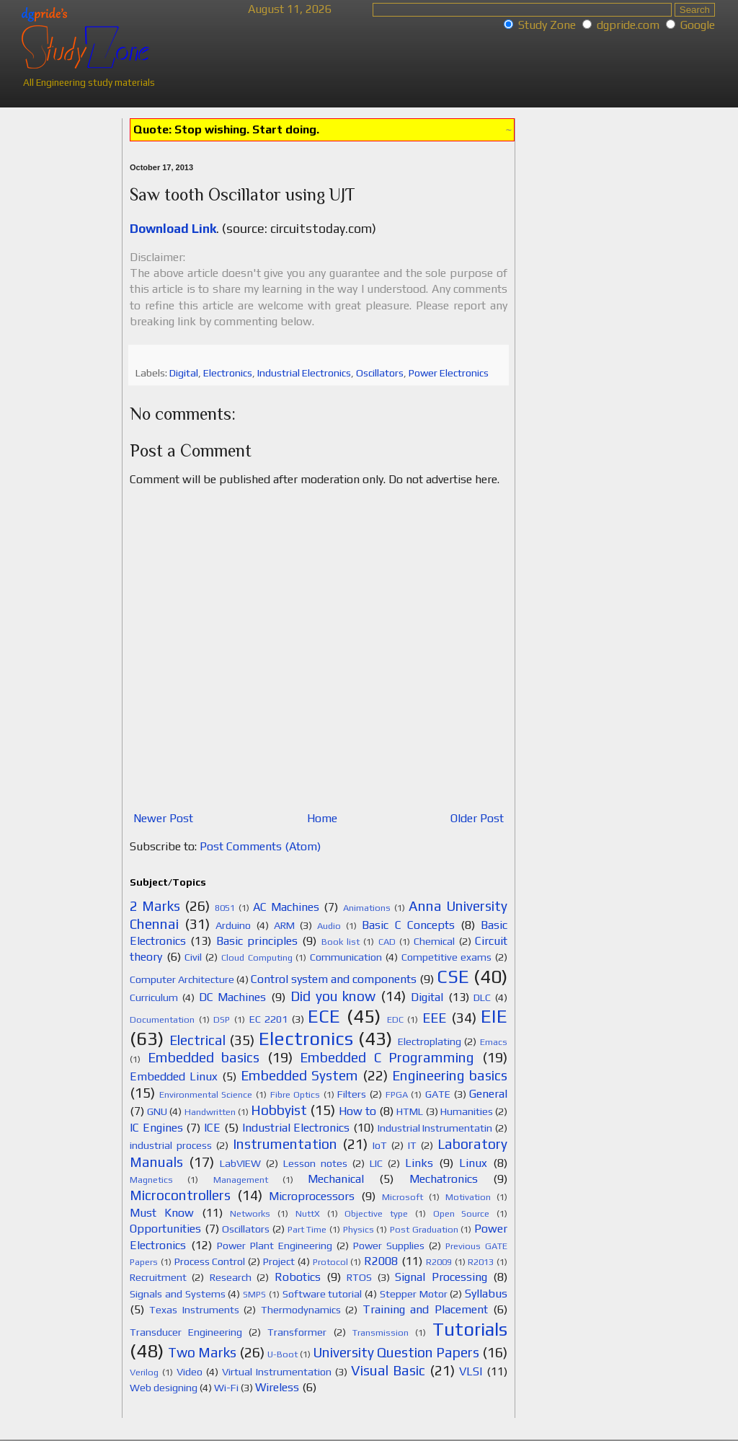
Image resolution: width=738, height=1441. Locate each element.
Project (279, 1261)
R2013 (481, 1261)
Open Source (461, 1213)
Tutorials (469, 1329)
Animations (367, 907)
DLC (482, 997)
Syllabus (486, 1293)
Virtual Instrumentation (277, 1372)
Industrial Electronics (304, 373)
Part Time (307, 1229)
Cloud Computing (257, 957)
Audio (329, 925)
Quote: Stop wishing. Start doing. (226, 129)
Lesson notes (315, 1163)
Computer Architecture (182, 979)
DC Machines (233, 997)
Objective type (376, 1213)
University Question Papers (396, 1352)
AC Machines (286, 907)
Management (240, 1179)
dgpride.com (628, 25)
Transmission (380, 1332)
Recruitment (158, 1277)
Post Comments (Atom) (260, 846)
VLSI (470, 1371)
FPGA (397, 1094)
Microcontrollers (180, 1195)
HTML (409, 1111)
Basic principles (257, 941)
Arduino (233, 925)
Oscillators (380, 373)
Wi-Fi (226, 1387)
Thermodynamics (301, 1310)
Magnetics (151, 1179)
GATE (437, 1094)
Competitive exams (446, 957)
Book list (340, 941)
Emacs (493, 1041)
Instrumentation (285, 1144)
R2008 (381, 1261)
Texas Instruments (194, 1310)
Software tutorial (323, 1294)
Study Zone (547, 25)
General (488, 1094)
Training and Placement (425, 1309)
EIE (494, 1016)
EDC (395, 1019)
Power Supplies (388, 1245)
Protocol (330, 1261)
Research (231, 1277)
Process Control (210, 1261)
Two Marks (202, 1352)
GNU (157, 1111)
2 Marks (155, 906)
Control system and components (334, 979)
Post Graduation (424, 1229)
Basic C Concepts (408, 925)
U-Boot (282, 1354)
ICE (212, 1127)
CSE (453, 976)
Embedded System (299, 1075)
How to (357, 1111)
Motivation (468, 1196)
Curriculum (154, 997)
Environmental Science (206, 1094)
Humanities (466, 1111)
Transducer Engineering (186, 1332)
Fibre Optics (295, 1094)
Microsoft (402, 1196)
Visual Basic (388, 1370)
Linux (473, 1163)
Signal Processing (440, 1277)
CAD (387, 941)
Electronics (227, 373)
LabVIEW (240, 1163)
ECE (324, 1016)
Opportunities (165, 1228)
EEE (434, 1018)
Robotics (298, 1277)
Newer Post (163, 818)
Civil (193, 957)
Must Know (162, 1213)
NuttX (307, 1213)
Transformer (296, 1332)
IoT (380, 1145)
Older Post (477, 818)
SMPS (254, 1294)
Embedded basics (204, 1057)
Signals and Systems (178, 1294)
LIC (376, 1163)
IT (412, 1145)
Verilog (144, 1372)
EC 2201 (268, 1019)
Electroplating (429, 1041)
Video (190, 1372)
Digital (183, 373)
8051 (225, 907)
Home (322, 818)
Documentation (162, 1019)
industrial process (171, 1145)
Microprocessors (312, 1196)
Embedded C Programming (387, 1057)
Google (697, 25)
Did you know (333, 996)
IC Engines (156, 1127)
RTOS (359, 1277)
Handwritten (210, 1111)
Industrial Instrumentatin (435, 1128)
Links (419, 1163)
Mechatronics (443, 1179)
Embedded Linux (174, 1076)
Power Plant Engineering (274, 1245)
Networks (250, 1213)
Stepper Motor (414, 1294)
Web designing (163, 1387)
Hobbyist (279, 1110)
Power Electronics (449, 373)
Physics (358, 1229)
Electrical (197, 1040)
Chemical (434, 941)
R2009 (439, 1261)
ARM (284, 925)
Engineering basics (449, 1075)
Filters (351, 1094)
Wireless (277, 1387)
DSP (221, 1019)
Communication (346, 957)
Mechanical (336, 1179)
